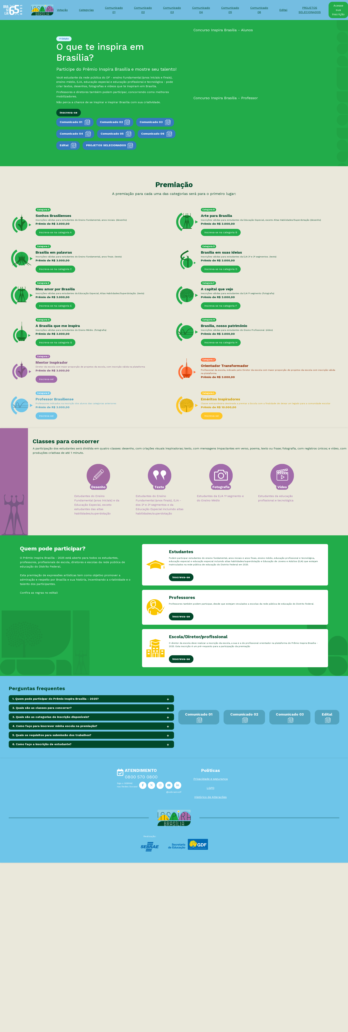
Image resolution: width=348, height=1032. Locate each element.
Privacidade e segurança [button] (210, 779)
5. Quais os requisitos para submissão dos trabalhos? (51, 735)
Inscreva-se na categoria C (55, 269)
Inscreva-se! (46, 379)
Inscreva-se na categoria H (220, 342)
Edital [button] (283, 10)
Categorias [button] (86, 10)
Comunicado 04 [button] (201, 10)
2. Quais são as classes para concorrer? (42, 708)
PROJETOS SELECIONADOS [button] (310, 10)
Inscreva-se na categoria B (220, 232)
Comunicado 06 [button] (259, 10)
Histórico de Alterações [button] (210, 797)
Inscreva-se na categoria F (220, 305)
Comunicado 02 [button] (143, 10)
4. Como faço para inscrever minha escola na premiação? (54, 726)
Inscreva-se (181, 577)
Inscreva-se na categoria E (55, 305)
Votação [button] (62, 10)
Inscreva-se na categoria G (55, 342)
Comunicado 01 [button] (114, 10)
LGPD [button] (210, 788)
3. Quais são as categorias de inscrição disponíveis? (50, 717)
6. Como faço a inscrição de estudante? (41, 744)
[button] (142, 785)
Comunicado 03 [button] (172, 10)
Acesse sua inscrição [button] (338, 10)
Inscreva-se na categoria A (55, 232)
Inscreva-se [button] (68, 112)
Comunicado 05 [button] (230, 10)
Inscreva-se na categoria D (220, 269)
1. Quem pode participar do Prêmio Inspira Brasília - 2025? (55, 698)
